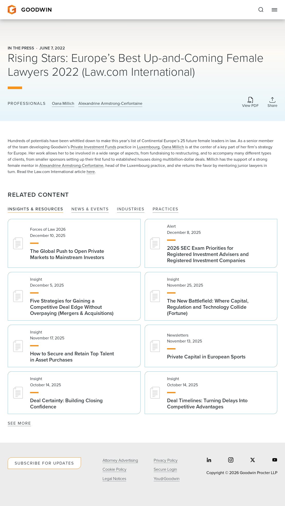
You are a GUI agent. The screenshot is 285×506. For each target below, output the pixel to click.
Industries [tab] (130, 209)
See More (19, 423)
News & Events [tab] (90, 209)
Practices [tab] (165, 209)
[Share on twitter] (252, 461)
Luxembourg (148, 147)
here (91, 172)
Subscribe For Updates (44, 463)
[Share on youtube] (274, 461)
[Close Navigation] (274, 10)
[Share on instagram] (230, 461)
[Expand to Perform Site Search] (260, 9)
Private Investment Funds (93, 147)
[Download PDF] (250, 102)
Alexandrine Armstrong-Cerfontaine (110, 103)
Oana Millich (63, 103)
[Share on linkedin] (209, 461)
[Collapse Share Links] (272, 102)
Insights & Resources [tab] (35, 209)
